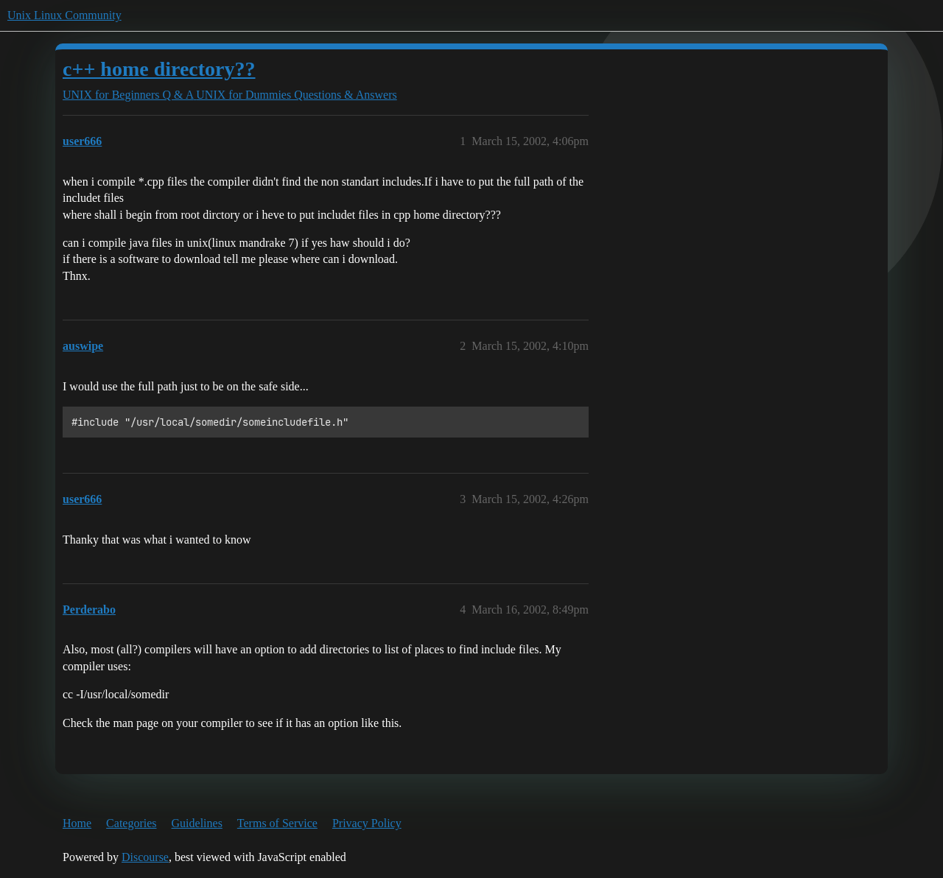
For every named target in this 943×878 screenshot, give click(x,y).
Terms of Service (277, 823)
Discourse (145, 857)
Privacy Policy (367, 823)
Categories (131, 823)
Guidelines (197, 823)
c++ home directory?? (159, 68)
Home (77, 823)
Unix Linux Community (64, 15)
